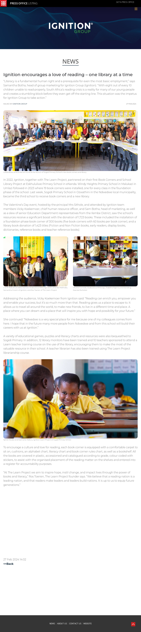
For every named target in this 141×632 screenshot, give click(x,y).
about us (62, 623)
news (52, 623)
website (87, 623)
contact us (75, 623)
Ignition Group (20, 104)
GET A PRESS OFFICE (125, 2)
